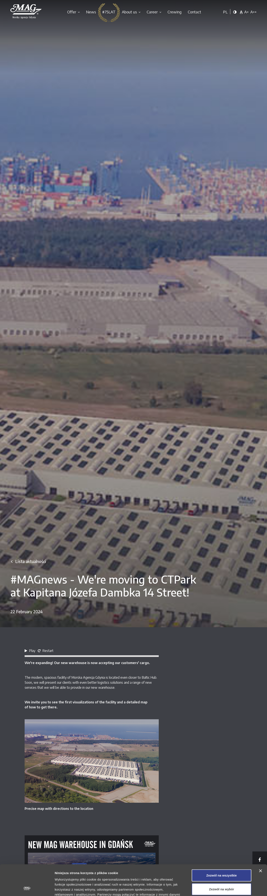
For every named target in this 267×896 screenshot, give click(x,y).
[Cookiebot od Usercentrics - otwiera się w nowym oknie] (27, 888)
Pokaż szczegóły (222, 888)
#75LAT (109, 11)
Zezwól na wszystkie (221, 846)
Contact (194, 11)
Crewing (174, 11)
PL (225, 11)
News (91, 11)
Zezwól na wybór (221, 860)
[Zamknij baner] (260, 842)
